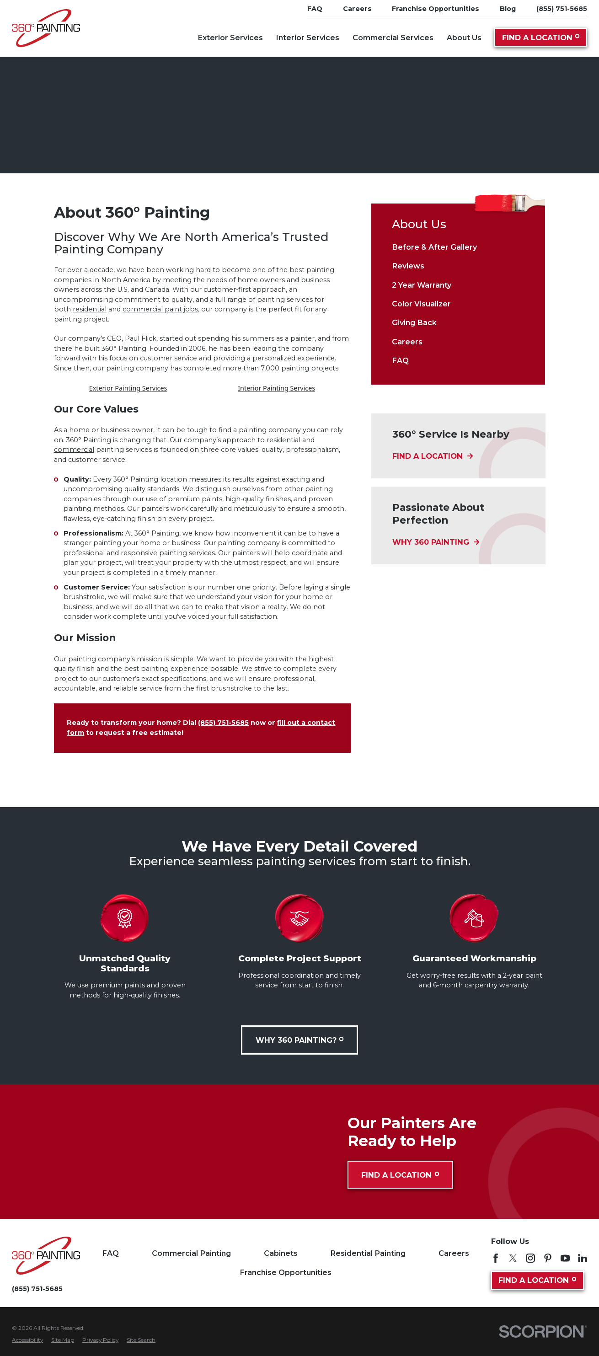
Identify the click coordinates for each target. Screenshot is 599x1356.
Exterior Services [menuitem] (230, 37)
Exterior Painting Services (128, 388)
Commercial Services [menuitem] (393, 37)
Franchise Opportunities (286, 1272)
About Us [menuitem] (464, 37)
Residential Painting (368, 1253)
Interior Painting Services (276, 388)
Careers (454, 1253)
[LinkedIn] (582, 1258)
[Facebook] (495, 1258)
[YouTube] (565, 1258)
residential (90, 309)
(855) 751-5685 (561, 8)
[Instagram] (530, 1258)
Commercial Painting (191, 1253)
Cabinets (281, 1253)
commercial (74, 449)
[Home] (46, 28)
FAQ (110, 1253)
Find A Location (541, 37)
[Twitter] (513, 1258)
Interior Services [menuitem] (307, 37)
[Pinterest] (547, 1258)
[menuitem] (458, 246)
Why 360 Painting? (300, 1040)
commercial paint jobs (160, 309)
